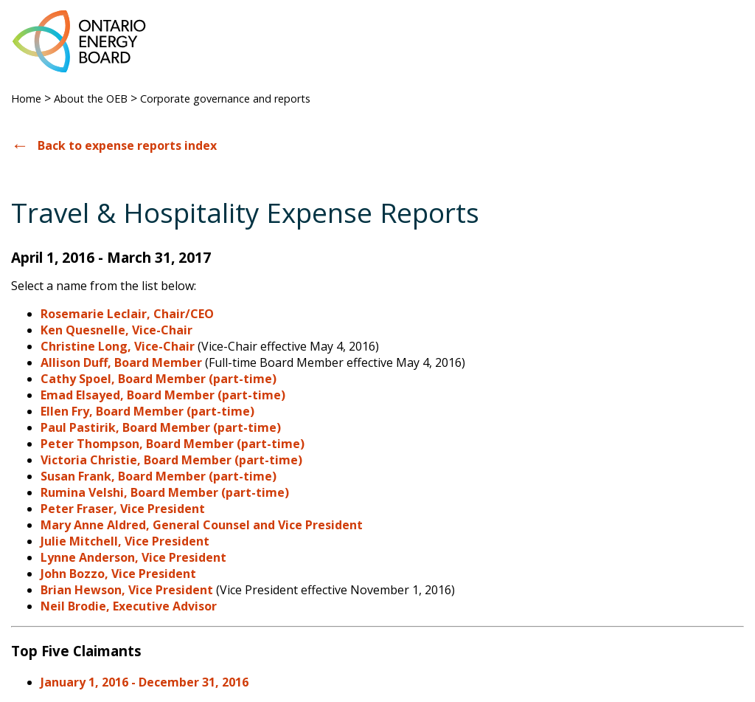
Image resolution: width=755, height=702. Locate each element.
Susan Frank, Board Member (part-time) (158, 476)
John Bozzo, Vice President (118, 573)
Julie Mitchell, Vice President (125, 541)
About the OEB (91, 99)
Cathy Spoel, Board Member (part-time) (158, 379)
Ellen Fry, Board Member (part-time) (147, 411)
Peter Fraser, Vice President (123, 508)
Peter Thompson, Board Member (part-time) (173, 444)
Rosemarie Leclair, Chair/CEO (127, 314)
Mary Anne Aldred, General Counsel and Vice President (202, 525)
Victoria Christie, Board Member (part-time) (171, 460)
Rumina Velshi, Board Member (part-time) (165, 492)
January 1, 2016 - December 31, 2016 (144, 682)
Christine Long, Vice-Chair (118, 346)
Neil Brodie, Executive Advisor (129, 606)
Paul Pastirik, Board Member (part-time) (161, 427)
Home (26, 99)
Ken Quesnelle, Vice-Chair (116, 330)
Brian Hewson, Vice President (127, 590)
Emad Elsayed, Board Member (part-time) (163, 395)
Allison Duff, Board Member (121, 362)
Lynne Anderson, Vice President (133, 557)
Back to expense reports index (127, 145)
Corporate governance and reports (225, 99)
